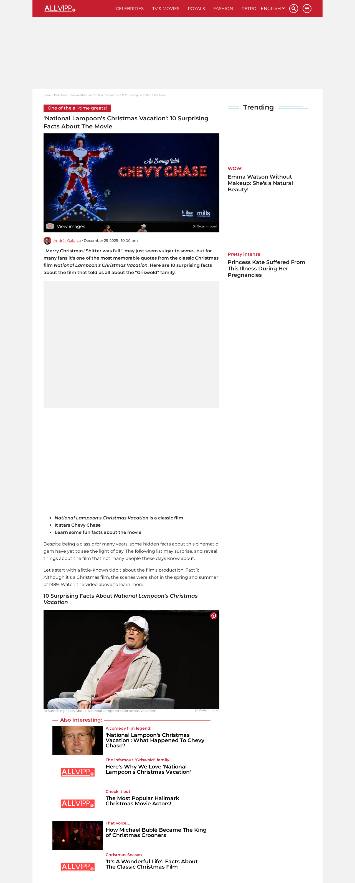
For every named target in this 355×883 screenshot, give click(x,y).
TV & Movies (165, 8)
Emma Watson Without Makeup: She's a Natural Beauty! (260, 183)
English (273, 8)
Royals (196, 8)
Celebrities (130, 8)
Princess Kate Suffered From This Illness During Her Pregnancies (266, 268)
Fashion (223, 8)
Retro (249, 8)
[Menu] (307, 8)
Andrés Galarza (67, 240)
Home (47, 95)
